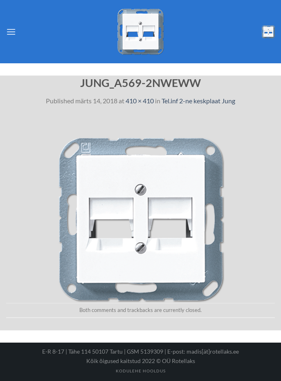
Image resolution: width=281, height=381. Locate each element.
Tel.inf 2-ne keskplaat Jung (198, 101)
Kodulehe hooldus (141, 370)
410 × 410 (140, 101)
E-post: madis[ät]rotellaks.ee (203, 351)
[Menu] (11, 32)
